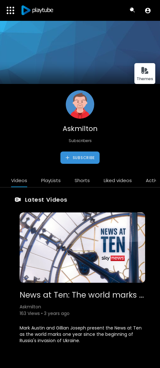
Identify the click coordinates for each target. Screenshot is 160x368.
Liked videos (118, 180)
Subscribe (80, 158)
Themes (145, 74)
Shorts (82, 180)
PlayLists (51, 180)
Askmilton (80, 129)
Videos (19, 180)
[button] (147, 10)
